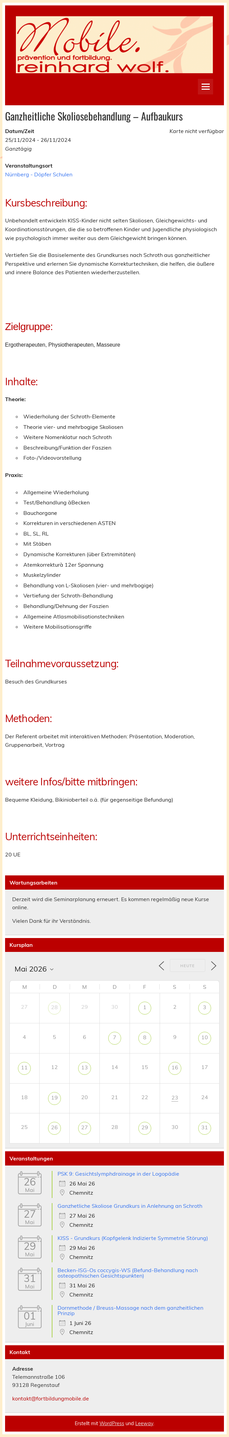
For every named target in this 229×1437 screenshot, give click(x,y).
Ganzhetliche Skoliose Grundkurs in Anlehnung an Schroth (130, 1205)
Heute (187, 965)
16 (174, 1067)
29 (144, 1127)
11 (24, 1067)
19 (54, 1097)
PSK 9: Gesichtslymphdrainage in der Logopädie (118, 1173)
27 (84, 1127)
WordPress (111, 1423)
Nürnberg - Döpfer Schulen (38, 174)
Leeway (144, 1423)
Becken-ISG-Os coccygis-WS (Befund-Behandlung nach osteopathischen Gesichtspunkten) (128, 1273)
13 (84, 1067)
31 (204, 1127)
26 (54, 1127)
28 (54, 1007)
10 (204, 1037)
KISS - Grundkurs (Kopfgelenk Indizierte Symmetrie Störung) (133, 1238)
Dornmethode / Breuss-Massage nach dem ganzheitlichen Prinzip (130, 1310)
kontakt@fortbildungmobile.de (50, 1398)
